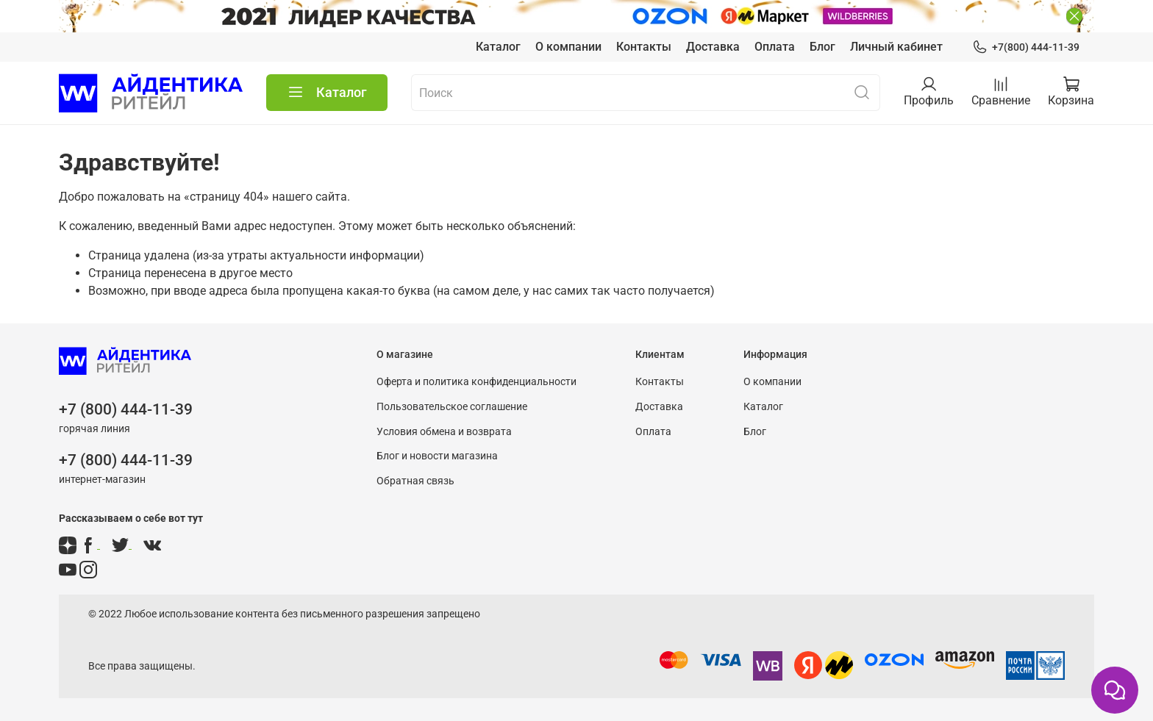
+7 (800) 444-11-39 (126, 409)
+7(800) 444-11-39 (1025, 47)
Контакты (643, 47)
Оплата (774, 47)
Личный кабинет (896, 47)
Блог (822, 47)
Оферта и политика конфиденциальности (476, 382)
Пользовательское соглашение (451, 407)
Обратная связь (415, 481)
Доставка (713, 47)
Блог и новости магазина (437, 456)
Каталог (498, 47)
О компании (568, 47)
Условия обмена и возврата (444, 432)
